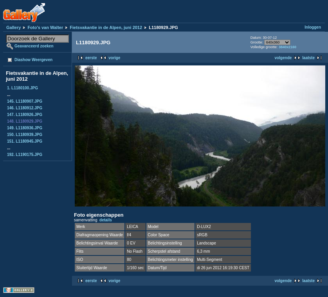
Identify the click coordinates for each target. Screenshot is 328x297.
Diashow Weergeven (33, 60)
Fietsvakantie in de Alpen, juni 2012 (106, 27)
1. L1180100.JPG (22, 88)
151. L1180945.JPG (24, 141)
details (105, 220)
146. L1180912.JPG (24, 108)
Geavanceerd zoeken (34, 46)
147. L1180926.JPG (24, 114)
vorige (114, 58)
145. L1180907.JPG (24, 101)
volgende (283, 58)
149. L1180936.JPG (24, 128)
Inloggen (313, 27)
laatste (308, 58)
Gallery (13, 27)
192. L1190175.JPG (24, 154)
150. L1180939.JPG (24, 134)
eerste (91, 58)
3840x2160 (287, 47)
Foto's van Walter (45, 27)
